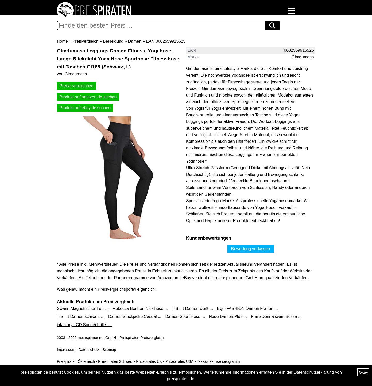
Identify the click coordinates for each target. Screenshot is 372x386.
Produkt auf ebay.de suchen (85, 108)
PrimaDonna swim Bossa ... (276, 316)
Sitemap (109, 350)
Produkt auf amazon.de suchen (88, 97)
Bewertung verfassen (250, 249)
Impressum (66, 350)
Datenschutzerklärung (314, 372)
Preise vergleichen (76, 86)
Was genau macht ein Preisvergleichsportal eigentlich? (107, 289)
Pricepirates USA (179, 361)
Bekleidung (113, 41)
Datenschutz (89, 350)
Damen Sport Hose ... (185, 316)
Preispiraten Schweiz (115, 361)
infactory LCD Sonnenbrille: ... (84, 324)
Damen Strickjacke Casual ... (134, 316)
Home (62, 41)
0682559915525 (299, 50)
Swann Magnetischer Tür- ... (83, 308)
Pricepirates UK (149, 361)
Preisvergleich (85, 41)
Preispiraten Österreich (76, 361)
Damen (135, 41)
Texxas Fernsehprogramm (218, 361)
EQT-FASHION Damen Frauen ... (247, 308)
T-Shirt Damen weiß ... (192, 308)
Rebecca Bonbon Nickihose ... (140, 308)
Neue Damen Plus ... (228, 316)
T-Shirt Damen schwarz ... (80, 316)
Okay (363, 372)
